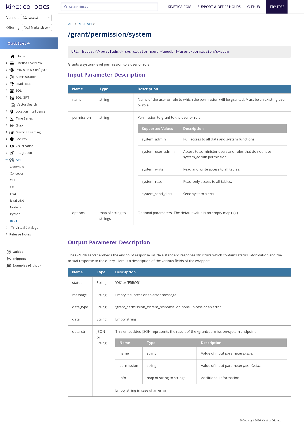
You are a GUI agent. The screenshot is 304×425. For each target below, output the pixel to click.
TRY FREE (277, 6)
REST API (85, 23)
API (70, 23)
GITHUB (253, 6)
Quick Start (19, 43)
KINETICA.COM (179, 6)
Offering (13, 27)
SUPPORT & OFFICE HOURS (219, 6)
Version (12, 17)
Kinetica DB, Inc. (271, 420)
